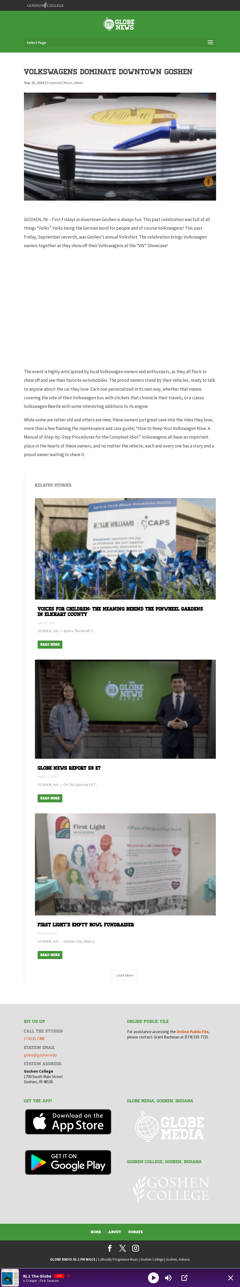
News (78, 82)
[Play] (153, 1278)
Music (68, 82)
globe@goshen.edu (40, 1055)
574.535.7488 (34, 1038)
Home (96, 1232)
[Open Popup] (184, 1278)
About (114, 1232)
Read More (50, 644)
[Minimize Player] (231, 1278)
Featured (54, 82)
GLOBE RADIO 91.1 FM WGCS (72, 1259)
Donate (135, 1232)
